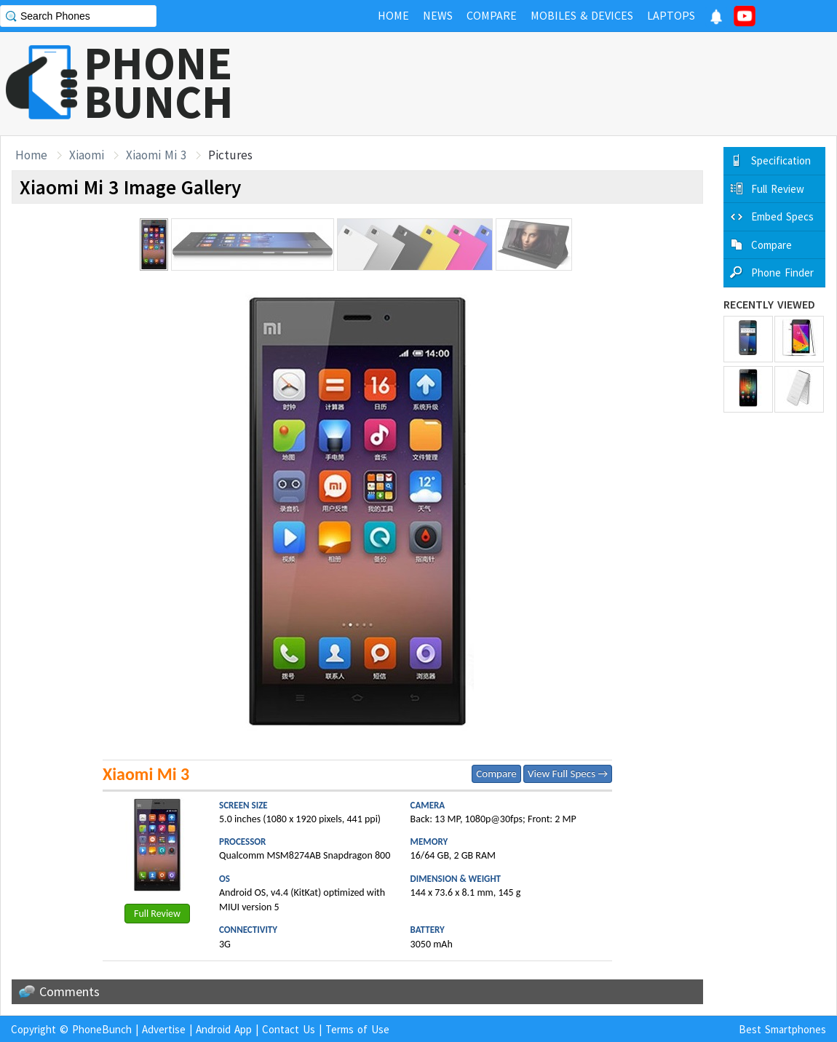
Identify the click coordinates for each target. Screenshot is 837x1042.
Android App (224, 1029)
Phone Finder (782, 272)
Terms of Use (357, 1029)
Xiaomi (86, 155)
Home (31, 155)
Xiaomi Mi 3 (156, 155)
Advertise (164, 1029)
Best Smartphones (782, 1029)
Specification (781, 160)
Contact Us (288, 1029)
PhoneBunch (102, 1029)
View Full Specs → (568, 773)
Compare (496, 773)
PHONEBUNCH (159, 82)
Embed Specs (782, 216)
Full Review (157, 913)
